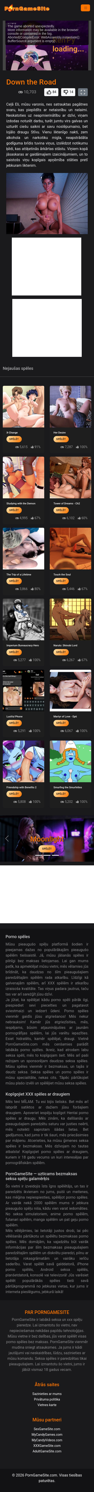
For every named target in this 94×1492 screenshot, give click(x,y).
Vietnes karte (47, 1405)
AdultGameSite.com (47, 1451)
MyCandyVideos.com (47, 1440)
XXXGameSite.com (47, 1446)
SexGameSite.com (47, 1429)
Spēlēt (14, 439)
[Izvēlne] (85, 7)
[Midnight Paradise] (47, 855)
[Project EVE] (55, 855)
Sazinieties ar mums (47, 1394)
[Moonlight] (38, 855)
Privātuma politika (47, 1399)
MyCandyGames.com (46, 1434)
